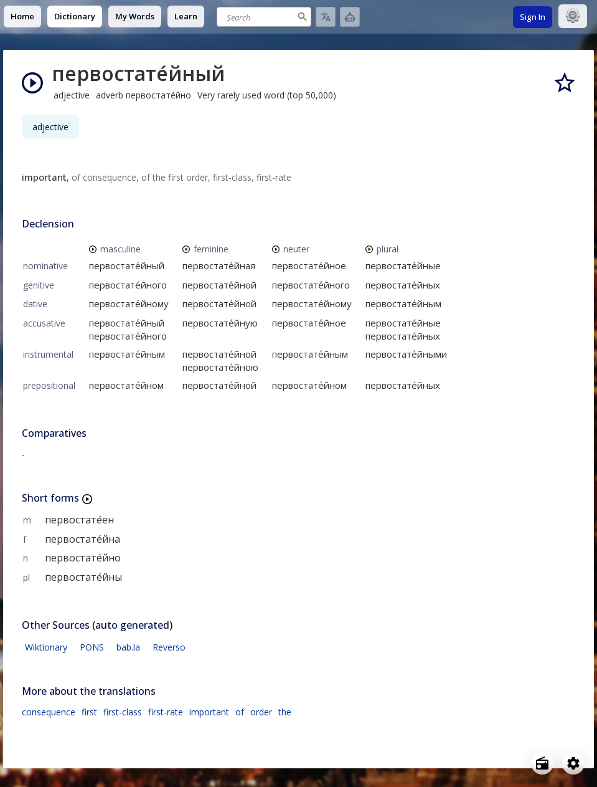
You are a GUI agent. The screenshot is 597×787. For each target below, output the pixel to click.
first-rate (165, 712)
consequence (48, 712)
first (89, 712)
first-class (122, 712)
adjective (50, 127)
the (284, 712)
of (239, 712)
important (209, 712)
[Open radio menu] (542, 763)
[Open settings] (573, 763)
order (261, 712)
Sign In (532, 16)
